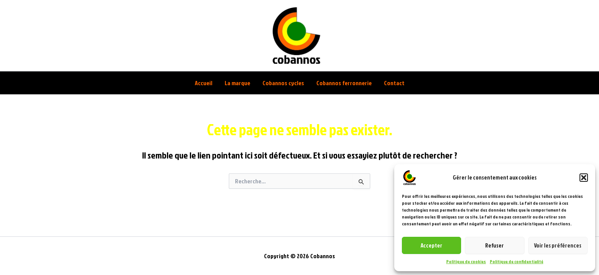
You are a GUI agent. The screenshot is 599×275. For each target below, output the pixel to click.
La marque (237, 83)
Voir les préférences (557, 245)
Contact (394, 83)
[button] (584, 177)
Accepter (431, 245)
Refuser (494, 245)
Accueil (203, 83)
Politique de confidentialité (516, 261)
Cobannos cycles (283, 83)
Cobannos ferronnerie (344, 83)
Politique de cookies (466, 261)
